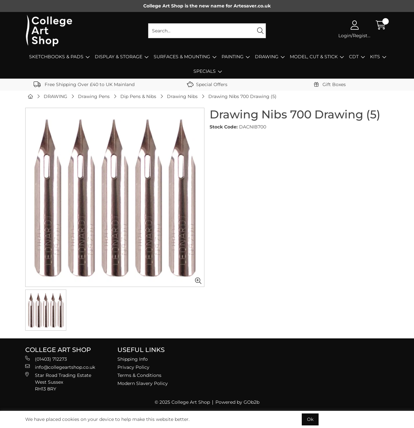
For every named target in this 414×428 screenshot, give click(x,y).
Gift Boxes (330, 84)
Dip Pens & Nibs (138, 96)
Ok (310, 419)
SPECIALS (204, 71)
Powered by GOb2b (237, 402)
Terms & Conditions (139, 375)
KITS (375, 57)
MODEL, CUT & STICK (314, 57)
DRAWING (266, 57)
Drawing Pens (94, 96)
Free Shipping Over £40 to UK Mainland (84, 84)
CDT (354, 57)
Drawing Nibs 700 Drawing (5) (242, 96)
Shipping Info (132, 359)
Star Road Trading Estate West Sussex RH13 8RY (58, 382)
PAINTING (233, 57)
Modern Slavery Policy (142, 383)
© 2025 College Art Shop (182, 402)
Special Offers (207, 84)
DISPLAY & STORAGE (118, 57)
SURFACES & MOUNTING (182, 57)
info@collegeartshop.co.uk (60, 367)
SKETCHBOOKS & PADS (56, 57)
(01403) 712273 (46, 359)
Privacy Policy (133, 367)
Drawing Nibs (182, 96)
